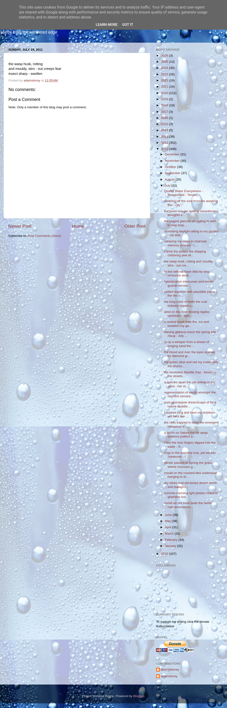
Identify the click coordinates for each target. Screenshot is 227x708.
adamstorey (169, 676)
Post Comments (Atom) (44, 236)
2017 (165, 111)
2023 (165, 74)
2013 (165, 136)
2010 (165, 553)
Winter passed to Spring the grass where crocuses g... (188, 464)
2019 (165, 99)
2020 (165, 93)
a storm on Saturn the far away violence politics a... (186, 434)
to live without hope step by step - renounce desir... (187, 273)
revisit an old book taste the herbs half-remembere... (188, 505)
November (172, 160)
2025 (165, 61)
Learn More (107, 25)
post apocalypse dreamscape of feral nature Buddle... (190, 404)
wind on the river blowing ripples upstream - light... (187, 313)
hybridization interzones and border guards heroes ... (189, 283)
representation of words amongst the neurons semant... (190, 394)
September (173, 173)
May (168, 521)
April (168, 527)
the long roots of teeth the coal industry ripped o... (185, 303)
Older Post (134, 226)
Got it (127, 25)
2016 (165, 118)
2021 (165, 86)
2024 (165, 68)
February (172, 539)
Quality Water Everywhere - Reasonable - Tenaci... (183, 193)
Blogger (138, 696)
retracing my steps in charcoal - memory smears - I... (186, 243)
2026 (165, 55)
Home (78, 226)
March (170, 533)
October (171, 167)
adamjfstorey (170, 669)
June (169, 515)
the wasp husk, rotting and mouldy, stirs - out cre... (188, 263)
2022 (165, 80)
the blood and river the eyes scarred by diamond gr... (189, 354)
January (171, 546)
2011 (165, 149)
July (168, 185)
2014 (165, 130)
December (172, 154)
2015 (165, 124)
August (170, 179)
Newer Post (19, 226)
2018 (165, 105)
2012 (165, 142)
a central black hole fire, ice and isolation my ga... (186, 323)
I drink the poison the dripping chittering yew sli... (185, 253)
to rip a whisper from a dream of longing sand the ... (186, 343)
